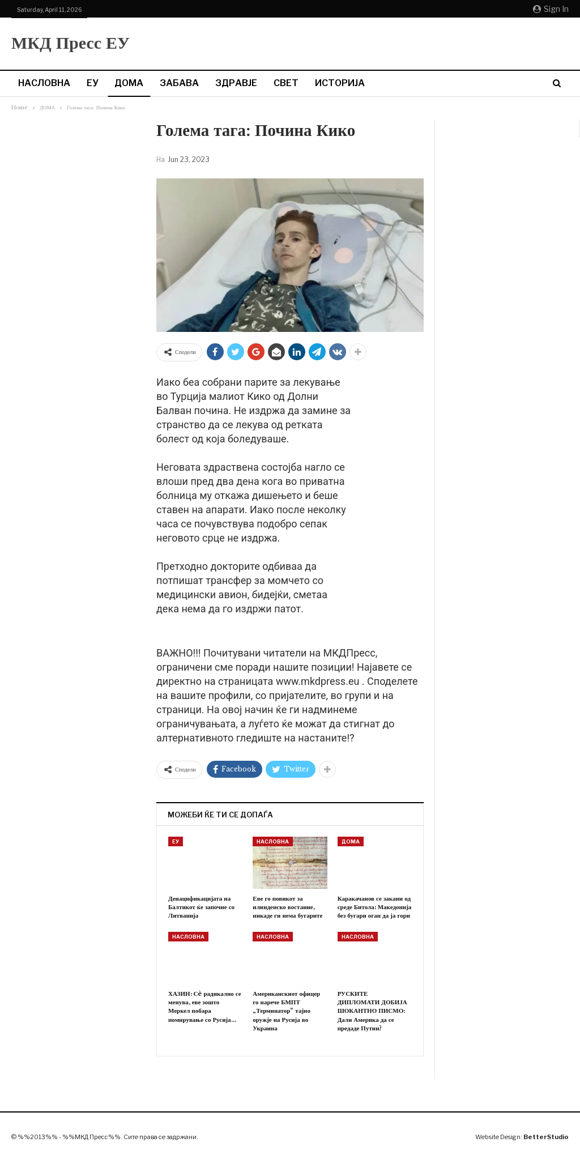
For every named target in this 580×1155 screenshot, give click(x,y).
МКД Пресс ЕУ (70, 42)
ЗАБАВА (179, 83)
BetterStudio (546, 1137)
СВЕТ (286, 83)
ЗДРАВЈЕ (236, 83)
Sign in (551, 9)
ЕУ (92, 83)
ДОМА (128, 83)
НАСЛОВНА (44, 83)
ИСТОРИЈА (340, 83)
